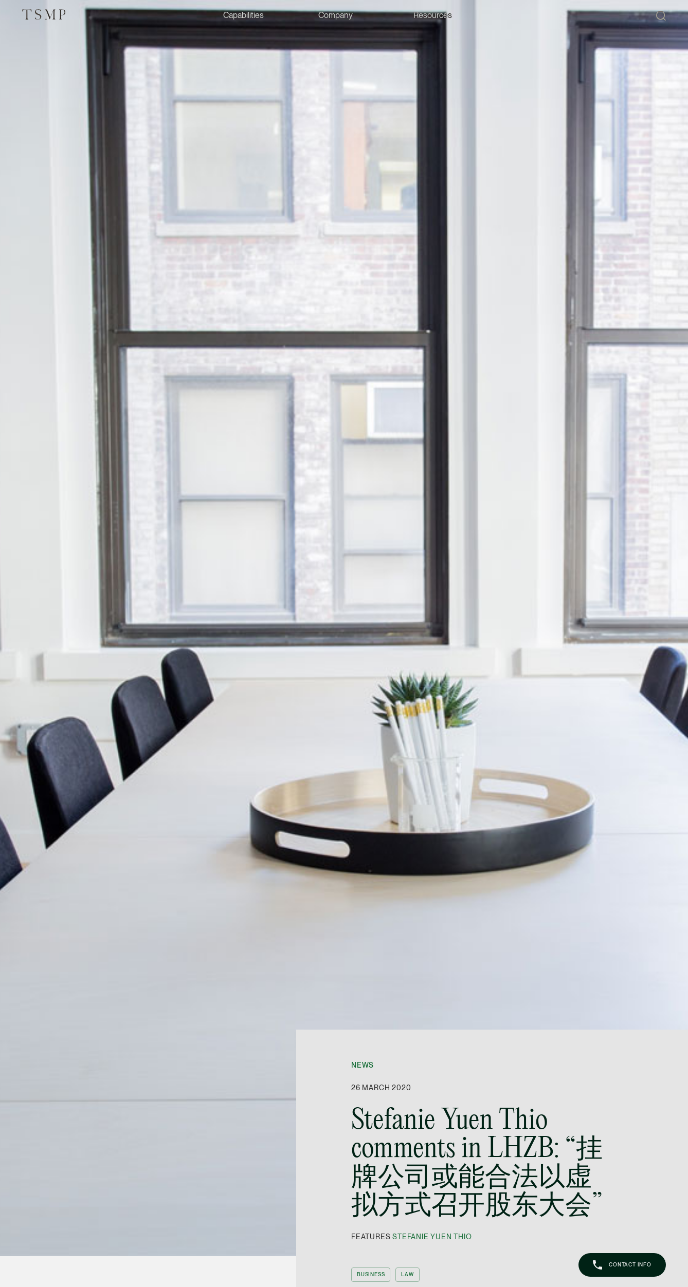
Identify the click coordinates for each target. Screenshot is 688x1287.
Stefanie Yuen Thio (432, 1237)
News (362, 1065)
